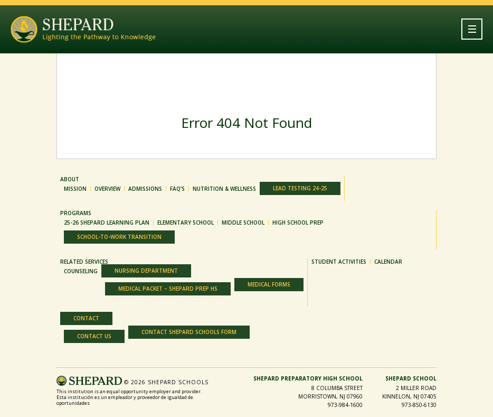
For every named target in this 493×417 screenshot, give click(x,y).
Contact (86, 318)
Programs (75, 213)
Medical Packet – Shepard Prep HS (167, 288)
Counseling (81, 271)
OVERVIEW (107, 188)
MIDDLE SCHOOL (243, 222)
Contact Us (94, 336)
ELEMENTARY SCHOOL (185, 222)
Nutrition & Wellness (224, 188)
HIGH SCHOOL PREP (298, 222)
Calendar (388, 261)
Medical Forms (269, 284)
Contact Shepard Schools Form (188, 332)
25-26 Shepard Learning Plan (106, 222)
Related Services (84, 261)
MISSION (75, 188)
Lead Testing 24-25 (300, 188)
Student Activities (338, 261)
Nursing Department (146, 270)
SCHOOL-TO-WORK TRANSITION (119, 236)
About (69, 179)
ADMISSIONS (145, 188)
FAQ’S (177, 188)
